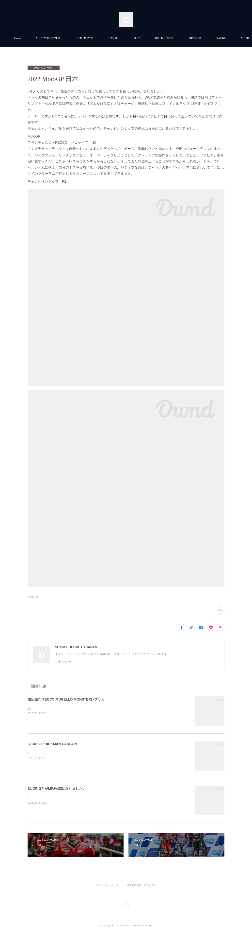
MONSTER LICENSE (66, 38)
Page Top (126, 905)
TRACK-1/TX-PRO (183, 38)
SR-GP (154, 38)
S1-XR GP (131, 38)
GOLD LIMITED (102, 38)
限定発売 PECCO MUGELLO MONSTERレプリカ (66, 699)
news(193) (33, 596)
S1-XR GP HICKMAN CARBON (52, 744)
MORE (211, 38)
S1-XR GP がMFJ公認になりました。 (57, 789)
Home (35, 38)
